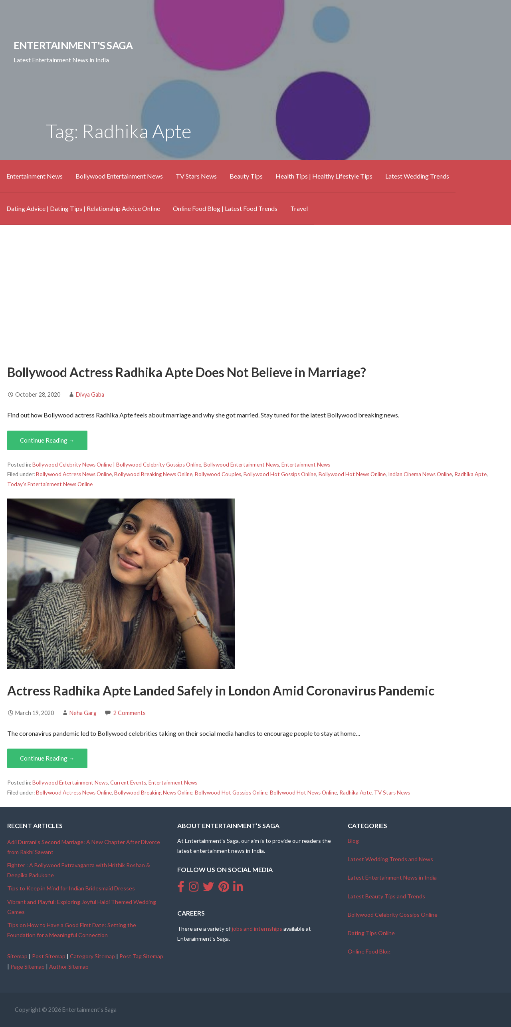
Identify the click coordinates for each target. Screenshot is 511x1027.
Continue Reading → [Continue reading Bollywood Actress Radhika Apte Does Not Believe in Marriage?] (47, 440)
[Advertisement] (255, 294)
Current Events (128, 782)
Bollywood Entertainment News (119, 176)
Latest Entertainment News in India (392, 877)
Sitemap (17, 956)
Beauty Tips (246, 176)
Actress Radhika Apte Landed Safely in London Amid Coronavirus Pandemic (220, 690)
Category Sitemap (92, 956)
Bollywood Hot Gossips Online (280, 474)
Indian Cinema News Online (420, 474)
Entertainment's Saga (73, 45)
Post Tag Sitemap (141, 956)
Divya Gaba (90, 394)
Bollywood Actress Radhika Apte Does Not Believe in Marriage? (186, 372)
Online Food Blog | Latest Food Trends (225, 208)
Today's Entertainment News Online (50, 484)
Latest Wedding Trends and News (390, 859)
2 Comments (129, 712)
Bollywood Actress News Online (74, 474)
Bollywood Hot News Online (352, 474)
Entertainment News (34, 176)
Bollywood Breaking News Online (153, 474)
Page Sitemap (27, 966)
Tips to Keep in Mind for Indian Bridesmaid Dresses (71, 888)
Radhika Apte (470, 474)
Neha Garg (83, 712)
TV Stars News (196, 176)
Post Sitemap (48, 956)
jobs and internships (257, 928)
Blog (353, 840)
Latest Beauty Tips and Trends (386, 896)
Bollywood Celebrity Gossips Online (393, 914)
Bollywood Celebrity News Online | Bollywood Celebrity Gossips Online (116, 464)
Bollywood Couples (218, 474)
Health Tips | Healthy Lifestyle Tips (323, 176)
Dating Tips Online (371, 933)
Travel (299, 208)
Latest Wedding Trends (417, 176)
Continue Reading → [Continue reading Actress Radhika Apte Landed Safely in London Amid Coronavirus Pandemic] (47, 758)
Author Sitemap (69, 966)
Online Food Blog (369, 951)
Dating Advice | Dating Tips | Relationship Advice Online (83, 208)
